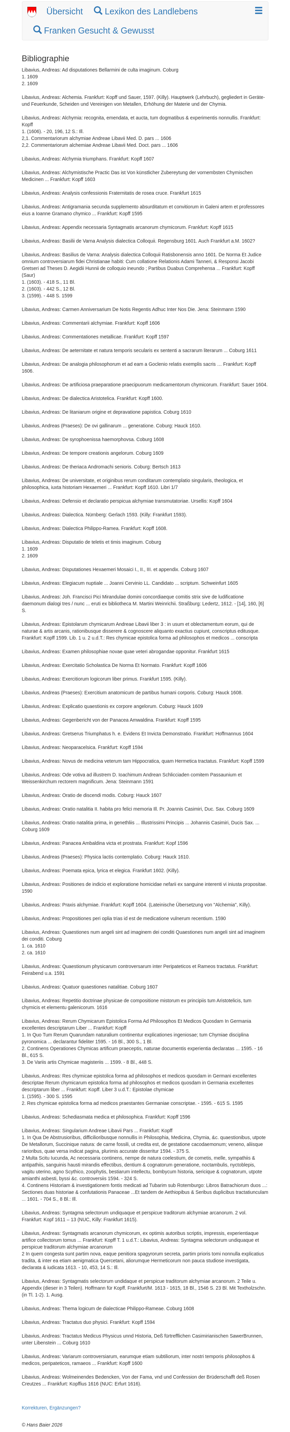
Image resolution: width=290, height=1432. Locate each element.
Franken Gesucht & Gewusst (93, 30)
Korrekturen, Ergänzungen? (51, 1407)
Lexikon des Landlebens (146, 11)
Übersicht (65, 11)
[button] (258, 11)
